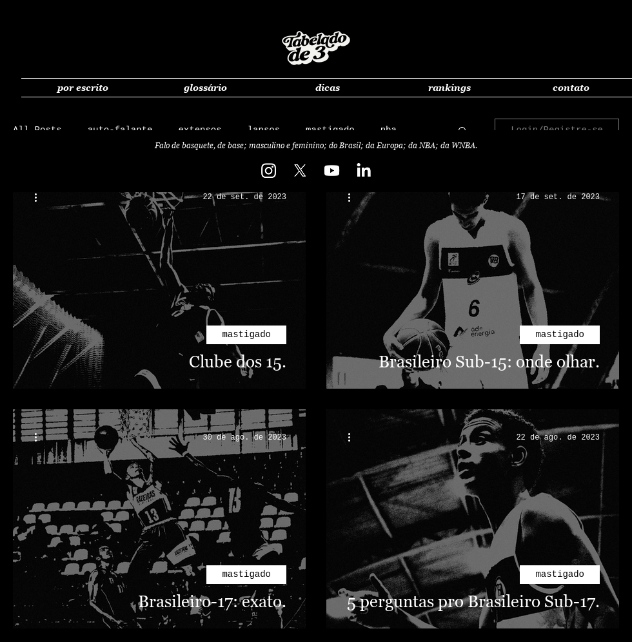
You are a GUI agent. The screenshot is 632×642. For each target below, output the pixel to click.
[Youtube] (331, 170)
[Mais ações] (40, 197)
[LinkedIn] (363, 170)
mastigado (246, 334)
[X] (300, 170)
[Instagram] (268, 170)
